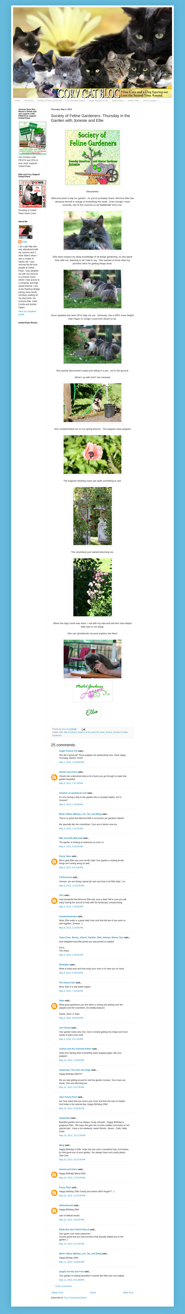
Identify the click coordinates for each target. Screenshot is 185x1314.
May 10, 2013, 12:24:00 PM (72, 1195)
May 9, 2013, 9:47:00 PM (71, 1039)
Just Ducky (65, 1028)
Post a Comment (63, 1286)
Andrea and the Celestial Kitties (75, 1049)
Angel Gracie (118, 100)
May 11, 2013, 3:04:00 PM (71, 1262)
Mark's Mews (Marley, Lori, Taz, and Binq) (80, 814)
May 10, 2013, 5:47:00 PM (71, 1244)
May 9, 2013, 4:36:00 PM (71, 955)
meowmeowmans (68, 916)
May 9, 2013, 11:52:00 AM (71, 885)
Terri (61, 895)
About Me (29, 100)
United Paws (133, 100)
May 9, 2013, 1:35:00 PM (71, 906)
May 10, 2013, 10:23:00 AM (72, 1159)
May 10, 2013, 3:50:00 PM (71, 1219)
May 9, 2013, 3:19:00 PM (71, 927)
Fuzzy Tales (65, 856)
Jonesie (109, 732)
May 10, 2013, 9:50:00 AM (71, 1108)
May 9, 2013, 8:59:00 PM (71, 1018)
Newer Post (57, 1292)
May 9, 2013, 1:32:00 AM (71, 804)
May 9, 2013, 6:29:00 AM (71, 846)
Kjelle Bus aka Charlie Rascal (74, 1229)
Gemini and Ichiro (68, 772)
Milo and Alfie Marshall (71, 838)
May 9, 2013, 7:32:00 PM (71, 991)
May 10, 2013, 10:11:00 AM (72, 1135)
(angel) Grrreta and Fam (71, 1271)
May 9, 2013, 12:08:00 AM (71, 762)
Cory (24, 242)
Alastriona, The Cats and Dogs (75, 1070)
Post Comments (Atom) (75, 1297)
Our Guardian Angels (75, 100)
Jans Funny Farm (68, 1097)
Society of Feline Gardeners (49, 100)
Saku (61, 1000)
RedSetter (64, 964)
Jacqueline (64, 1118)
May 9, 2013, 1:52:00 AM (71, 828)
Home (17, 100)
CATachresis (65, 877)
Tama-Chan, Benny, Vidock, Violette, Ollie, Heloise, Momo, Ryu (91, 937)
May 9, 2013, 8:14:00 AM (71, 867)
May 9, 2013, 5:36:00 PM (71, 973)
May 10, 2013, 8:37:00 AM (71, 1087)
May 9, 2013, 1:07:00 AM (71, 783)
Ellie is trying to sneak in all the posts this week (84, 732)
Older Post (128, 1292)
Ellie (61, 732)
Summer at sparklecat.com (73, 793)
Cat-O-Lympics (149, 100)
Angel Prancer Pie (68, 751)
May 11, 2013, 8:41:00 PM (71, 1280)
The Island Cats (67, 982)
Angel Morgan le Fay (98, 100)
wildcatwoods (66, 1205)
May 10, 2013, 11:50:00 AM (72, 1177)
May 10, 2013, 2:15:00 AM (71, 1060)
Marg (61, 1145)
